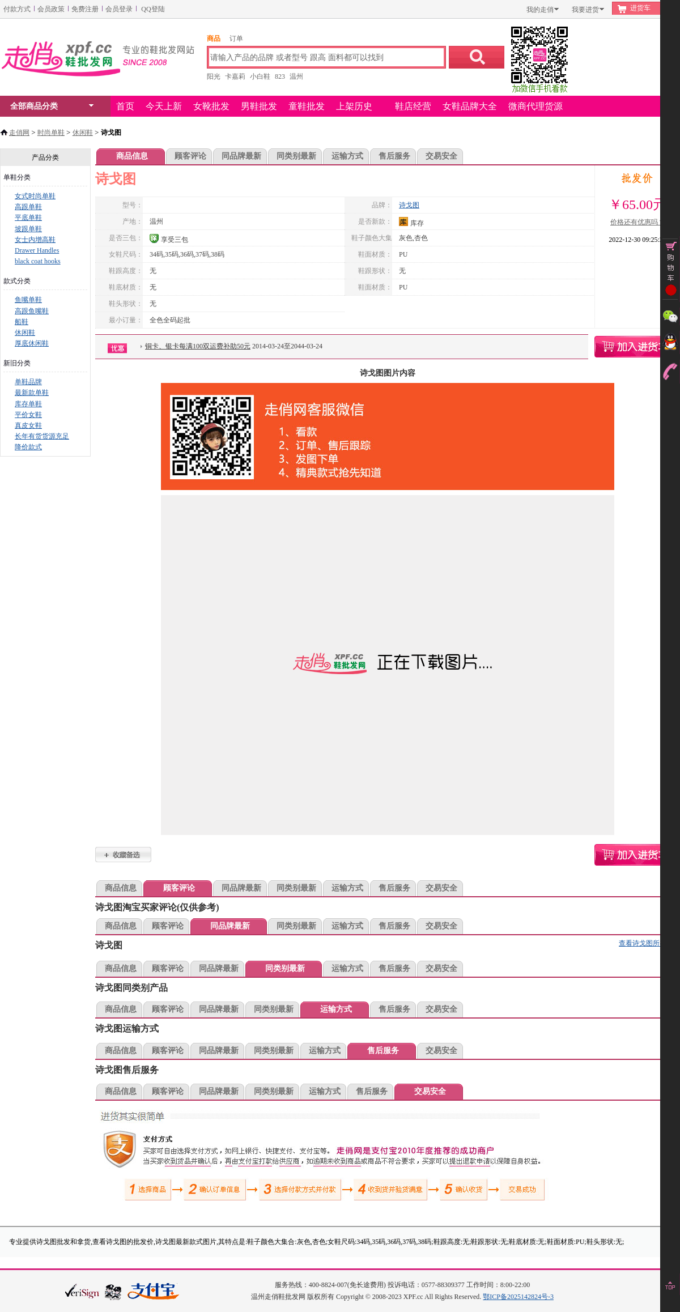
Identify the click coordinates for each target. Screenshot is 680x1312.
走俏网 (19, 133)
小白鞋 (260, 76)
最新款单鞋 (32, 393)
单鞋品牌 (28, 382)
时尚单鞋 (51, 133)
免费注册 (85, 9)
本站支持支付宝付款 (154, 1292)
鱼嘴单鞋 (28, 300)
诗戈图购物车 (637, 346)
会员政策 (51, 9)
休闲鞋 (83, 133)
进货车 (640, 8)
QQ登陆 (152, 9)
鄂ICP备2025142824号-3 (518, 1297)
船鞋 (21, 322)
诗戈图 (409, 205)
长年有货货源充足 (42, 436)
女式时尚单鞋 (35, 196)
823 (280, 76)
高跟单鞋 (28, 207)
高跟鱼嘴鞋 (32, 311)
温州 (296, 76)
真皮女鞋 (28, 425)
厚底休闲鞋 (32, 343)
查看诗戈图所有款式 (649, 943)
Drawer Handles (37, 250)
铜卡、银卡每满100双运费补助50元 (197, 346)
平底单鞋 (28, 217)
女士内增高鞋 (35, 240)
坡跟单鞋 (28, 229)
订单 (236, 38)
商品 (213, 38)
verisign (82, 1290)
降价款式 (28, 447)
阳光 (213, 76)
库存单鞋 (28, 404)
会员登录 (119, 9)
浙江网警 (113, 1291)
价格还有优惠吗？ (637, 222)
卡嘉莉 (235, 76)
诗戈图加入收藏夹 (123, 854)
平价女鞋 (28, 415)
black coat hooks (38, 261)
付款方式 (17, 9)
